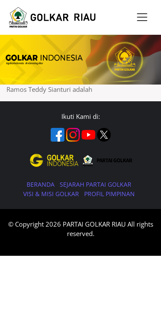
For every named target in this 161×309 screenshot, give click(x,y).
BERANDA (41, 184)
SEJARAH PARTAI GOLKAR (95, 184)
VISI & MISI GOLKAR (52, 194)
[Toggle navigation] (142, 17)
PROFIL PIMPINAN (109, 194)
